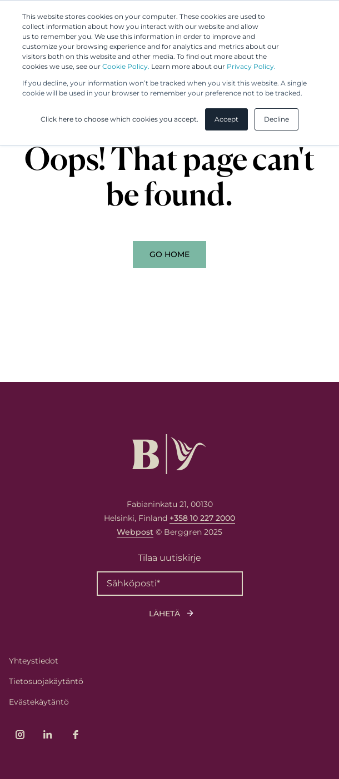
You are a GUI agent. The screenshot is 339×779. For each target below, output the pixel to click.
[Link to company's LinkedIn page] (48, 734)
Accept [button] (226, 119)
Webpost (135, 532)
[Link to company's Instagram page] (20, 734)
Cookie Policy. (125, 66)
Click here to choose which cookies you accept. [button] (119, 119)
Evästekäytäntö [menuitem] (39, 702)
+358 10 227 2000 (202, 518)
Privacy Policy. (251, 66)
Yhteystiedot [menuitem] (33, 661)
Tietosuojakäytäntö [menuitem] (46, 681)
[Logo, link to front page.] (169, 454)
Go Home (169, 254)
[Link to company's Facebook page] (75, 734)
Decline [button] (276, 119)
